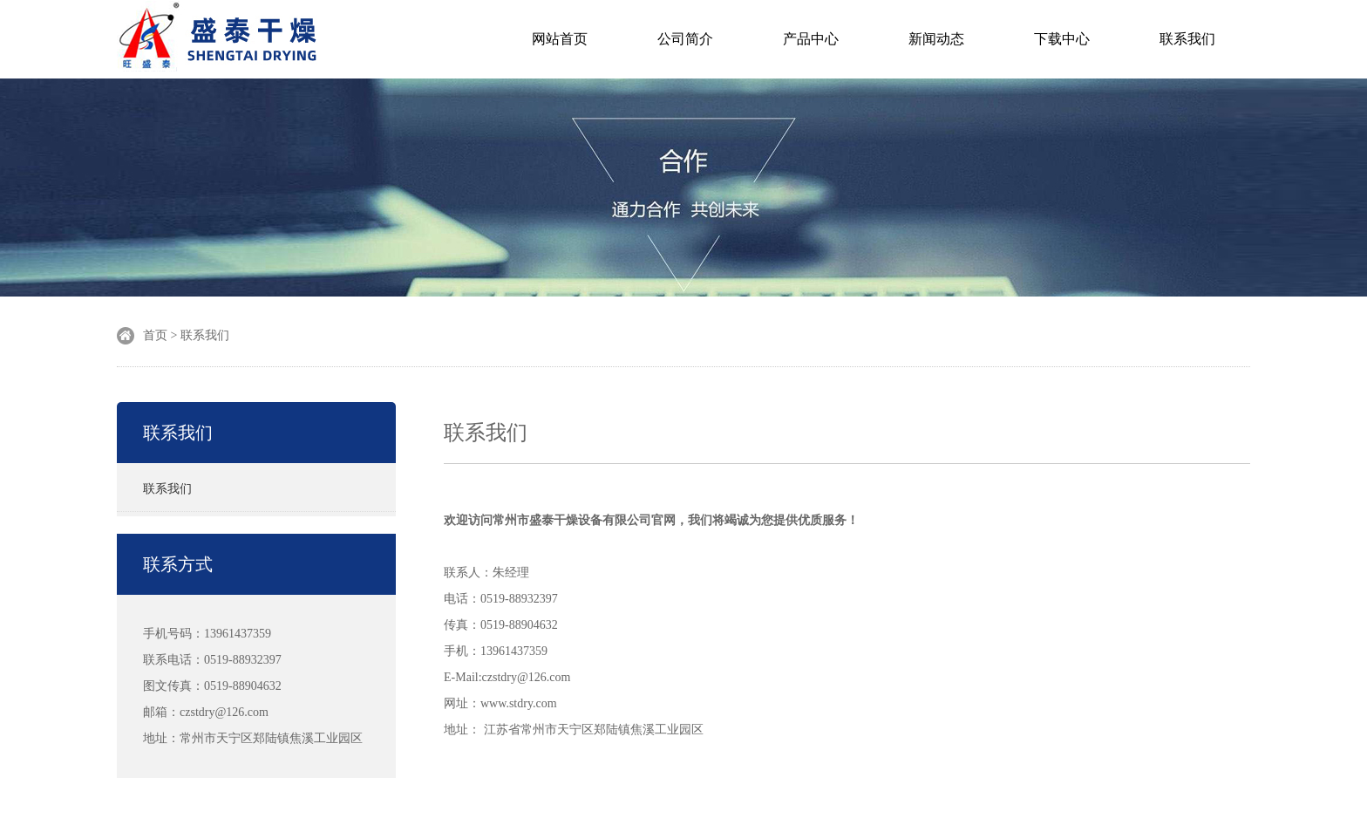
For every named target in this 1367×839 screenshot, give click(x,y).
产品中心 (811, 38)
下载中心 (1062, 38)
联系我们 (1187, 38)
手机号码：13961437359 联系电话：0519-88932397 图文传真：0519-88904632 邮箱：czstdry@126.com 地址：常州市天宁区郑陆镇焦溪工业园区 (253, 686)
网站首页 (560, 38)
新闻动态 (936, 38)
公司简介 (685, 38)
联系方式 (178, 564)
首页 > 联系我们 (186, 335)
